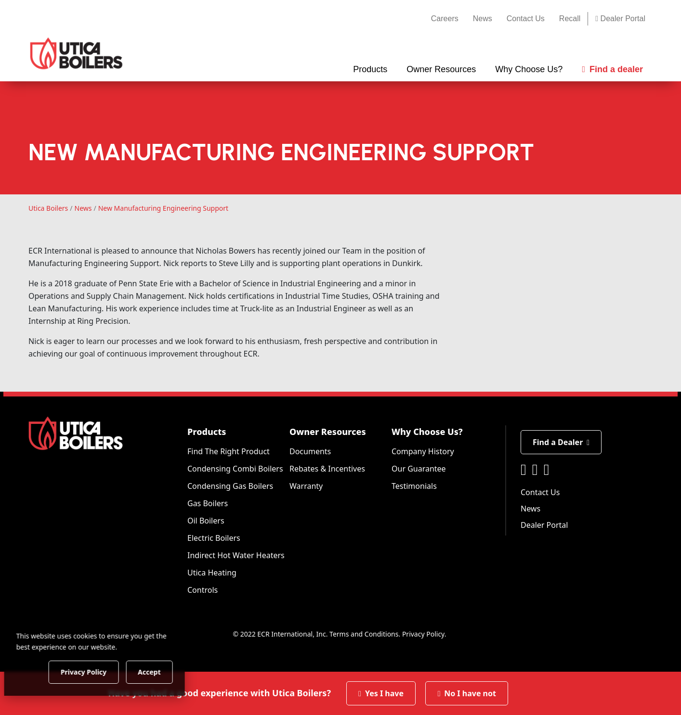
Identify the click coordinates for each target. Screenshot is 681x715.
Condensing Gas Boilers (230, 486)
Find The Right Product (228, 451)
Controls (202, 590)
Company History (423, 451)
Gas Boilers (207, 503)
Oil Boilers (205, 520)
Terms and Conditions (363, 633)
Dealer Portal (620, 18)
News (482, 18)
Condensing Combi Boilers (235, 468)
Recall (569, 18)
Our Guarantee (419, 468)
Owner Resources (327, 431)
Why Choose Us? (427, 431)
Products (206, 431)
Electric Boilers (213, 538)
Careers (444, 18)
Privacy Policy (423, 633)
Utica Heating (211, 572)
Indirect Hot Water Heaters (236, 555)
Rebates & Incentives (327, 468)
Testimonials (414, 486)
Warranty (306, 486)
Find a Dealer (561, 442)
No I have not (466, 693)
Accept (164, 671)
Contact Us (526, 18)
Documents (310, 451)
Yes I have (381, 693)
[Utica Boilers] (76, 53)
